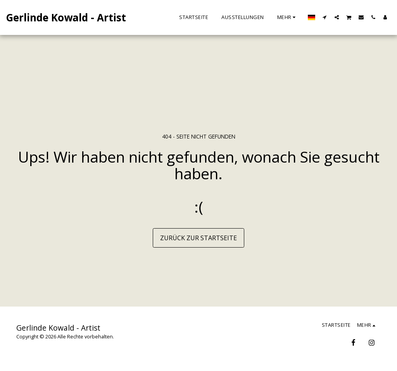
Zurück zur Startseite (198, 238)
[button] (324, 17)
